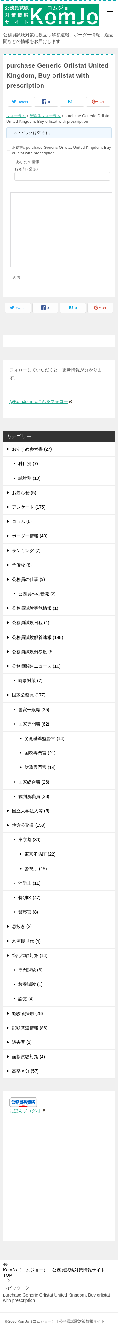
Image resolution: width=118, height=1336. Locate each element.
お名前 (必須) (26, 169)
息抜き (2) (22, 926)
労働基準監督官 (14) (45, 738)
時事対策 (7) (30, 680)
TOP (54, 1272)
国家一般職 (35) (33, 709)
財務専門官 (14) (40, 767)
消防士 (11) (29, 883)
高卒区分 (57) (25, 1071)
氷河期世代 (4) (26, 941)
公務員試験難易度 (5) (33, 651)
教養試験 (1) (30, 984)
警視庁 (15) (36, 868)
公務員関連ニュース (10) (36, 666)
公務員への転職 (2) (37, 593)
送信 (16, 277)
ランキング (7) (26, 550)
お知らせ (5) (24, 492)
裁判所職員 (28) (33, 796)
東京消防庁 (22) (40, 854)
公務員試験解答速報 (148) (37, 637)
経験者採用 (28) (27, 1013)
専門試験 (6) (30, 969)
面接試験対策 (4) (28, 1056)
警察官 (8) (28, 911)
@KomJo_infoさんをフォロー (40, 401)
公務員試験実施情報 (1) (35, 608)
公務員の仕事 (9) (28, 579)
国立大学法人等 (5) (30, 810)
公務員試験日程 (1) (30, 622)
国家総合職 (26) (33, 782)
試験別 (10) (29, 478)
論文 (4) (26, 998)
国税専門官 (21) (40, 752)
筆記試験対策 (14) (30, 955)
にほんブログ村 (27, 1110)
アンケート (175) (29, 507)
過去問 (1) (22, 1042)
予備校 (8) (22, 564)
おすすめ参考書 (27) (32, 449)
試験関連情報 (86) (30, 1027)
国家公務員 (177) (29, 694)
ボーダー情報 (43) (30, 535)
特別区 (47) (29, 897)
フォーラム (16, 116)
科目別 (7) (28, 463)
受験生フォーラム (45, 116)
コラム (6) (22, 521)
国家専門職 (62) (33, 724)
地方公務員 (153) (29, 825)
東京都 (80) (29, 839)
